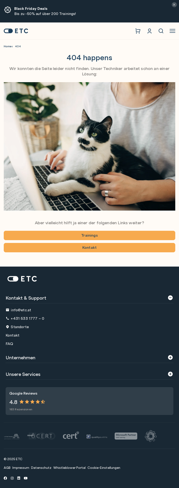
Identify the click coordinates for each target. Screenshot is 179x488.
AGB (7, 467)
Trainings (89, 235)
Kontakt (89, 247)
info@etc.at (18, 309)
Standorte (17, 326)
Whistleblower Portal (69, 467)
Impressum (20, 467)
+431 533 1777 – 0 (25, 318)
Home (8, 46)
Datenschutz (41, 467)
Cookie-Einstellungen (104, 467)
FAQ (9, 343)
